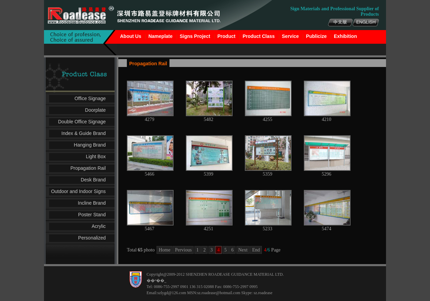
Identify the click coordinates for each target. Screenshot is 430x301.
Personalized (92, 238)
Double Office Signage (82, 121)
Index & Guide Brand (83, 133)
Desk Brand (93, 179)
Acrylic (99, 226)
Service (290, 36)
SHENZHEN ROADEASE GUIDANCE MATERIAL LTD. (234, 274)
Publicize (316, 36)
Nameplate (160, 36)
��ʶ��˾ (156, 280)
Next (243, 249)
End (256, 249)
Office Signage (90, 98)
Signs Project (195, 36)
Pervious (183, 249)
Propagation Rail (88, 168)
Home (164, 249)
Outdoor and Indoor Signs (78, 191)
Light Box (96, 156)
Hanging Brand (90, 145)
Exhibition (345, 36)
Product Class (258, 36)
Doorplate (95, 110)
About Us (130, 36)
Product (227, 36)
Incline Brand (92, 203)
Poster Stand (92, 214)
